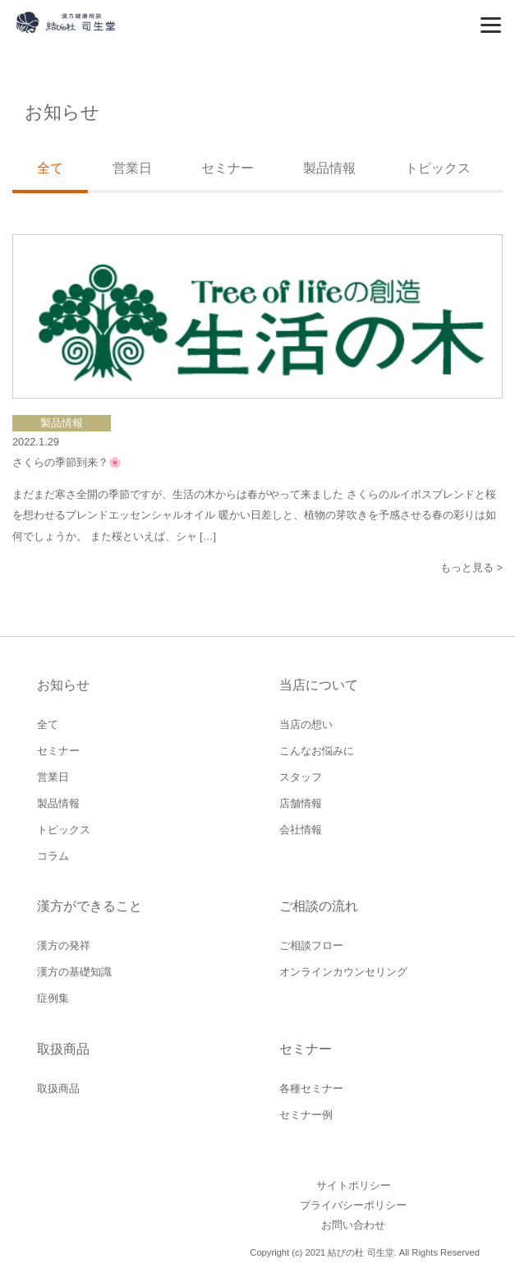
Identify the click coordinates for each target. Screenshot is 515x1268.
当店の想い (306, 724)
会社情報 (300, 829)
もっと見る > (471, 567)
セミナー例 (306, 1115)
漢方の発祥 (63, 945)
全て (47, 724)
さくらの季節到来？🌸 (67, 462)
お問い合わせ (353, 1225)
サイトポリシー (353, 1185)
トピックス (438, 168)
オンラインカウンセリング (343, 972)
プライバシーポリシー (353, 1205)
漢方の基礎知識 (74, 972)
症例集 (53, 998)
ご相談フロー (311, 945)
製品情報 (329, 168)
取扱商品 (58, 1088)
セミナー (227, 168)
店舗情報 (300, 803)
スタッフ (300, 777)
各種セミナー (311, 1088)
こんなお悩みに (316, 751)
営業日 (132, 168)
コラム (53, 856)
